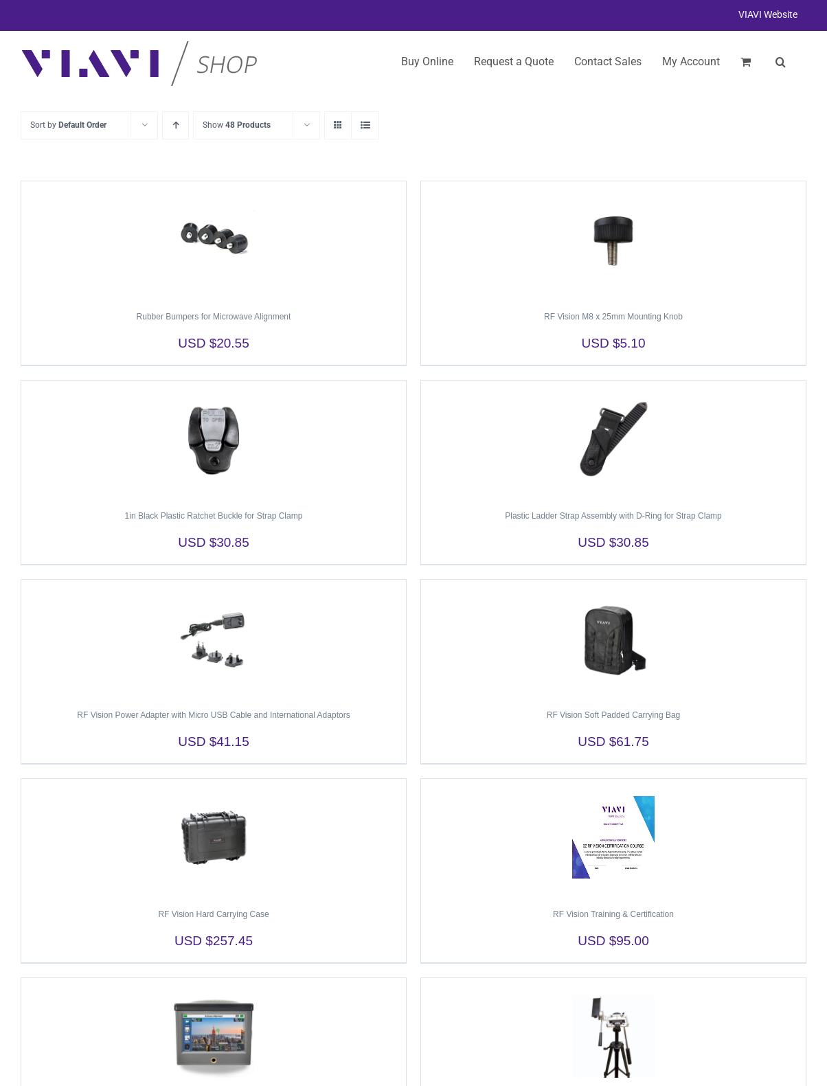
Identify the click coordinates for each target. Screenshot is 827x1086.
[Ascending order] (175, 125)
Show (237, 125)
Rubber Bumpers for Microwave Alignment (214, 316)
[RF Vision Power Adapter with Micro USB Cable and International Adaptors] (213, 638)
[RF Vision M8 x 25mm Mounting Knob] (613, 239)
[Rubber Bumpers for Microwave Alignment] (213, 239)
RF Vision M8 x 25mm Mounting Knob (613, 316)
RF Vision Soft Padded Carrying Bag (614, 715)
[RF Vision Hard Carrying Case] (213, 837)
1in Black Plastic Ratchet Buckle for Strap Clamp (214, 516)
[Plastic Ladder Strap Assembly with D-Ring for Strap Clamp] (613, 439)
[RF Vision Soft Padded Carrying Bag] (613, 638)
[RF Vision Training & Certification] (613, 837)
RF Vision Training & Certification (613, 914)
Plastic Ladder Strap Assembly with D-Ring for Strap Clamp (613, 516)
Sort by (68, 125)
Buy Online (427, 61)
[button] (780, 62)
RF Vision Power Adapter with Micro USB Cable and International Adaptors (213, 715)
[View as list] (365, 125)
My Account (691, 61)
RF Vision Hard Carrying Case (213, 914)
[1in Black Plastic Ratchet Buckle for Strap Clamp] (213, 439)
